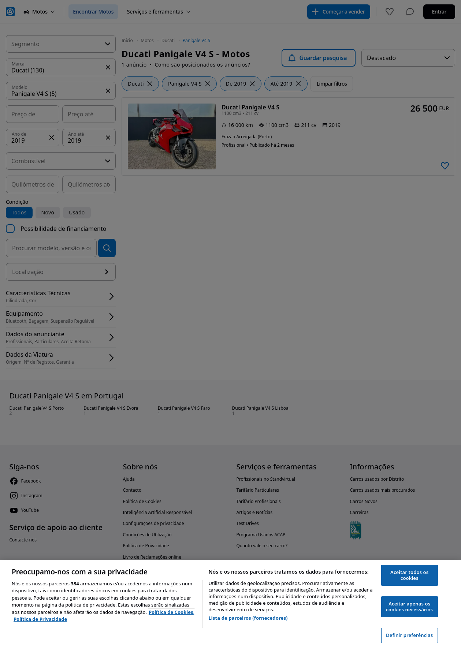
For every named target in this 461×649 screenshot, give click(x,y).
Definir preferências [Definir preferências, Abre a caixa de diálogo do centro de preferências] (409, 635)
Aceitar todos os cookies (409, 575)
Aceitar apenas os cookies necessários (409, 606)
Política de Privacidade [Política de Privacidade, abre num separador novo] (40, 619)
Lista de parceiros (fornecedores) (247, 618)
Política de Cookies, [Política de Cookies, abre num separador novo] (171, 612)
